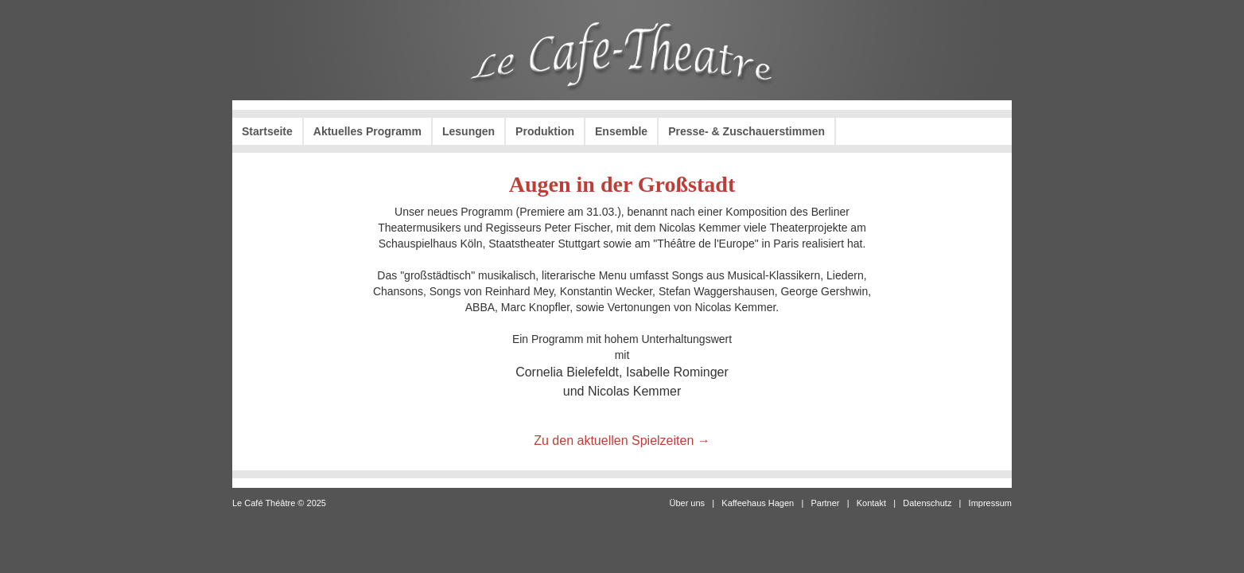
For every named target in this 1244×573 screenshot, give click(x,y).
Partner (825, 503)
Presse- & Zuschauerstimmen (746, 131)
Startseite (267, 131)
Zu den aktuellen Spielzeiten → (621, 440)
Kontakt (871, 503)
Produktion (544, 131)
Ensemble (621, 131)
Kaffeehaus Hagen (757, 503)
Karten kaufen (954, 131)
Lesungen (468, 131)
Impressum (990, 503)
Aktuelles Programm (367, 131)
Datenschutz (927, 503)
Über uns (687, 503)
